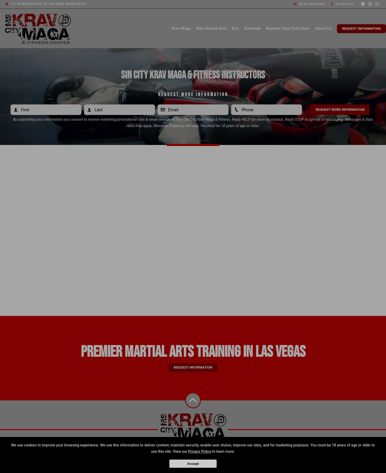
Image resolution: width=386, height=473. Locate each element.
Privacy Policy (199, 451)
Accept (193, 464)
